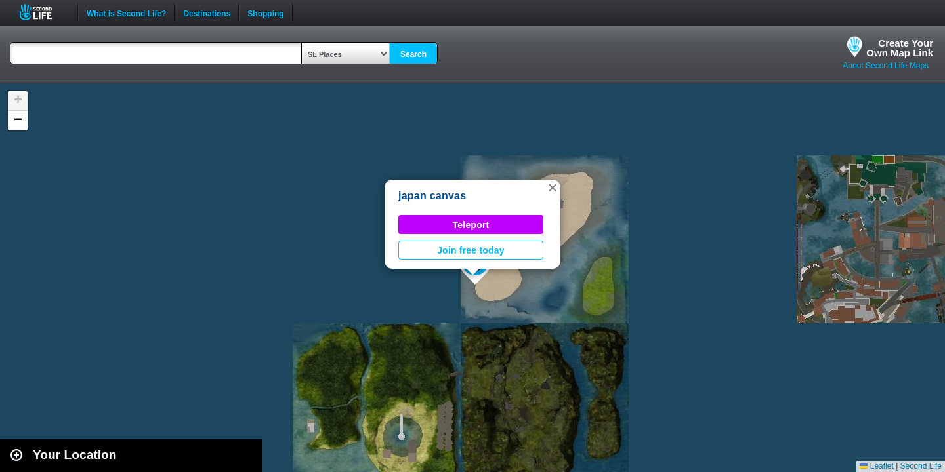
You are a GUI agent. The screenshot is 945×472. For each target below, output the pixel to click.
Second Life (43, 12)
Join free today (471, 250)
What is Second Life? (126, 12)
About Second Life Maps (886, 65)
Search (413, 54)
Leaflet (876, 466)
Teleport (471, 225)
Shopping (265, 12)
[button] (552, 187)
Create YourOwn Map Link (899, 47)
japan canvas (432, 195)
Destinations (206, 12)
